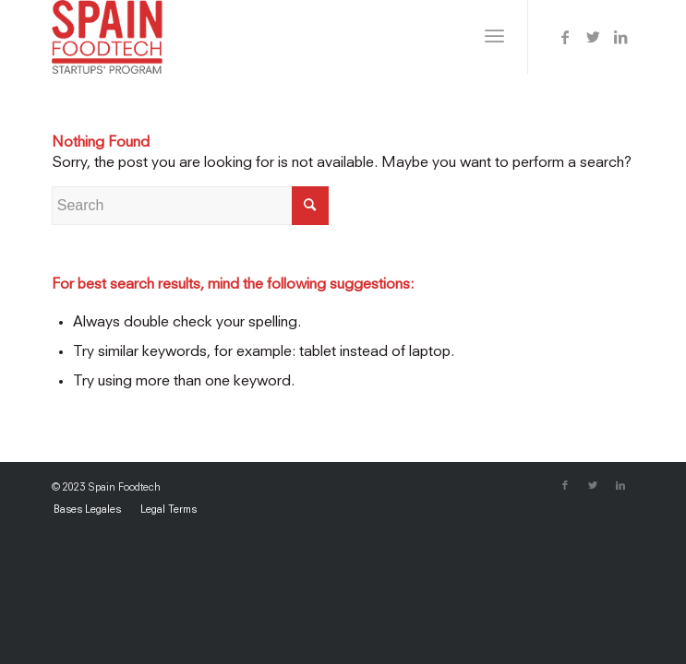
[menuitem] (87, 511)
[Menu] (494, 37)
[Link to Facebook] (565, 38)
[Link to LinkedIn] (620, 38)
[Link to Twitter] (593, 38)
